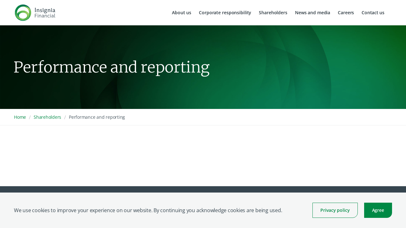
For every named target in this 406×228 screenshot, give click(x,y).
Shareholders (273, 13)
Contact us (373, 13)
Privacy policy (335, 210)
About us (181, 13)
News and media (312, 13)
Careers (346, 13)
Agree (378, 210)
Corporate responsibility (225, 13)
